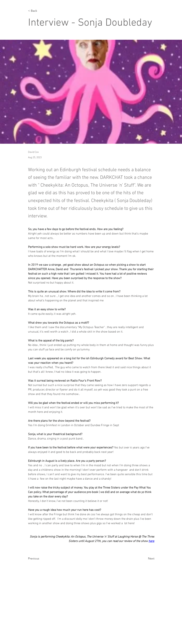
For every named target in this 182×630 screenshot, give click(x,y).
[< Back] (40, 11)
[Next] (145, 558)
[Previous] (40, 558)
